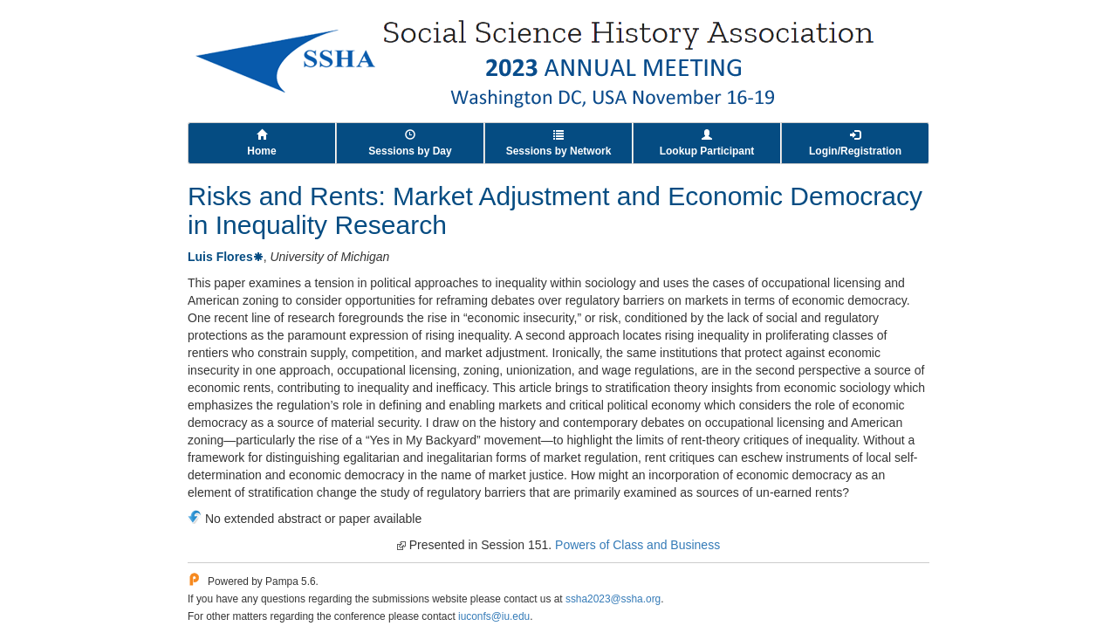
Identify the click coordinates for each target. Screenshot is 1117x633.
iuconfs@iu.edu (494, 616)
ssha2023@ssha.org (613, 599)
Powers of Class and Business (637, 545)
